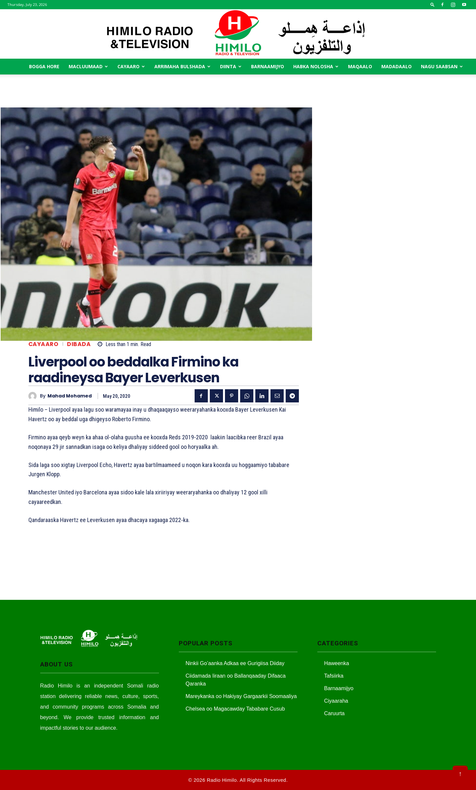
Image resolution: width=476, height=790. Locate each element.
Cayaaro (131, 66)
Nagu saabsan (442, 66)
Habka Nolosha (315, 66)
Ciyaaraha (336, 701)
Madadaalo (396, 66)
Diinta (230, 66)
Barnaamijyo (267, 66)
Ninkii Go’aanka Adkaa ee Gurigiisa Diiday (235, 663)
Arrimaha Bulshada (182, 66)
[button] (432, 4)
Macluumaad (88, 66)
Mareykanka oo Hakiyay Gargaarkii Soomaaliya (241, 696)
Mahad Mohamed (70, 396)
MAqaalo (360, 66)
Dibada (79, 344)
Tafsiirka (334, 676)
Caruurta (334, 713)
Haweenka (336, 663)
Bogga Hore (44, 66)
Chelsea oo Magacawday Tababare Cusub (235, 709)
